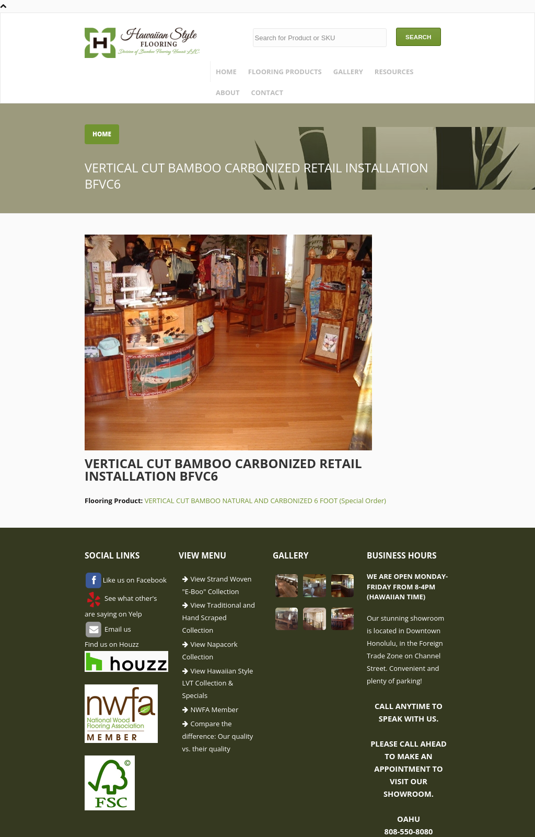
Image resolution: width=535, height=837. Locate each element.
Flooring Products (285, 71)
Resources (394, 71)
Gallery (348, 71)
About (227, 92)
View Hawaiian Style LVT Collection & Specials (217, 683)
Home (226, 71)
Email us (117, 628)
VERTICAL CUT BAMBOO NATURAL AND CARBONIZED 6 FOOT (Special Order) (265, 500)
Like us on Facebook (135, 580)
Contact (267, 92)
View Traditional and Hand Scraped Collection (218, 617)
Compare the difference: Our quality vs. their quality (217, 736)
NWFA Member (215, 709)
